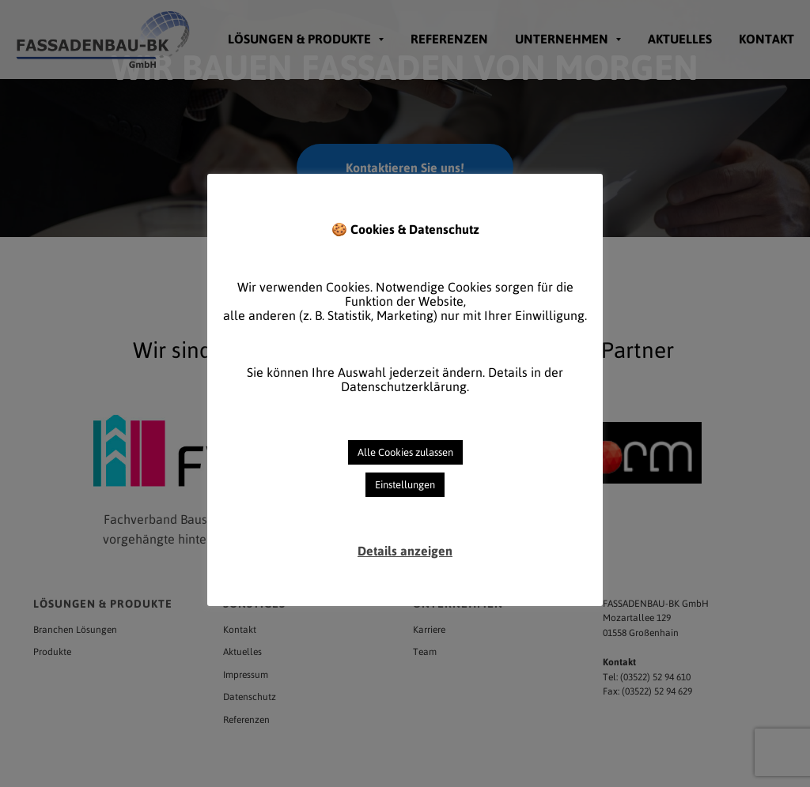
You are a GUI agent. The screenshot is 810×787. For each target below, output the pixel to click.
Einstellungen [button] (405, 485)
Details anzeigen (405, 551)
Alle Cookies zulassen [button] (405, 452)
